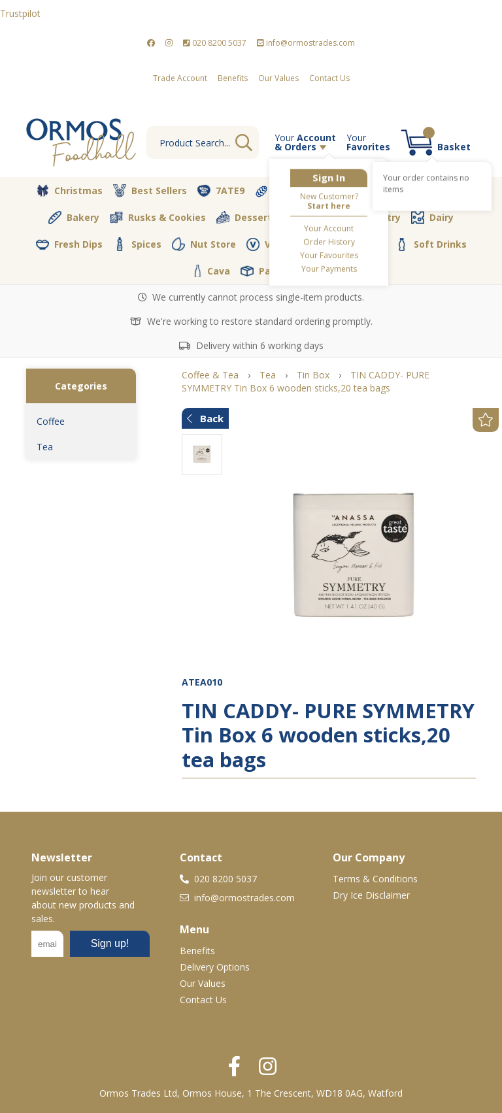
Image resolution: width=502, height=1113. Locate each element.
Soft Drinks (431, 244)
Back (205, 418)
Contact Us (329, 78)
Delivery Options (215, 967)
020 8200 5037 (214, 42)
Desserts (246, 217)
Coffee (51, 421)
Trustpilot (20, 13)
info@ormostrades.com (306, 42)
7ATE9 (220, 190)
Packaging (275, 271)
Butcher (439, 190)
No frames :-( (90, 948)
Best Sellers (150, 190)
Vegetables (364, 190)
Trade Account (180, 78)
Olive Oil (314, 217)
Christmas (69, 190)
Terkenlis (286, 190)
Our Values (278, 78)
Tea (45, 446)
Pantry (376, 217)
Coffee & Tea (345, 243)
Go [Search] (244, 142)
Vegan (270, 244)
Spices (137, 243)
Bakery (73, 217)
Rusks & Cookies (158, 217)
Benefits (233, 78)
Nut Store (204, 243)
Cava (211, 271)
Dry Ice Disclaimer (371, 895)
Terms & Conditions (375, 878)
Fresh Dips (69, 244)
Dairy (432, 217)
